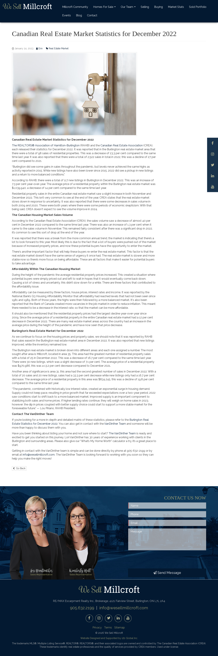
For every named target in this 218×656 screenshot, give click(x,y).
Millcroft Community (75, 6)
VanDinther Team (115, 423)
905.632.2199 (82, 607)
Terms (108, 627)
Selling (145, 6)
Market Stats (176, 6)
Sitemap (119, 627)
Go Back (19, 468)
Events (66, 15)
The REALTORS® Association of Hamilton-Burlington (46, 145)
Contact (92, 15)
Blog (79, 15)
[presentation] (154, 559)
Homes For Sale (104, 8)
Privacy (97, 627)
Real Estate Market (57, 48)
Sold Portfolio (197, 6)
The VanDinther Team (122, 433)
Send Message (167, 573)
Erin (39, 48)
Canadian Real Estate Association (121, 145)
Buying (158, 6)
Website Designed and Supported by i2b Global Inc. (109, 638)
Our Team (128, 8)
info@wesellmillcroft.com (39, 454)
